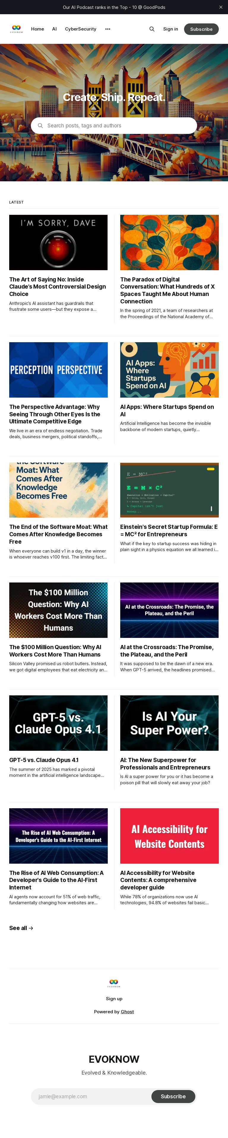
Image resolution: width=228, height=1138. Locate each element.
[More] (108, 29)
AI (54, 29)
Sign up (114, 998)
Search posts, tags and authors (84, 126)
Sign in (170, 29)
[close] (221, 7)
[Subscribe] (173, 1096)
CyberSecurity (80, 29)
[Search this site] (152, 29)
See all (21, 928)
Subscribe (201, 29)
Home (37, 29)
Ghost (127, 1011)
